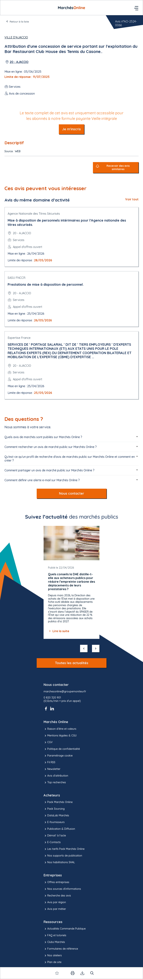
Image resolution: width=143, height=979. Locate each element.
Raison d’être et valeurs (60, 729)
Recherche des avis (57, 896)
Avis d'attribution (56, 776)
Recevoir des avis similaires (118, 167)
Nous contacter (71, 493)
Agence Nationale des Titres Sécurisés (34, 213)
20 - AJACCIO (19, 62)
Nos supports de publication (63, 856)
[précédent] (84, 648)
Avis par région (55, 902)
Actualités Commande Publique (65, 929)
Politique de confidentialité (62, 749)
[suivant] (95, 648)
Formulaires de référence (61, 949)
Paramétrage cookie (58, 756)
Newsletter (52, 769)
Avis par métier (55, 909)
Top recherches (55, 782)
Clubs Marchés (54, 942)
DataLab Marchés (56, 815)
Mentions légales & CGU (60, 736)
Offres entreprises (56, 882)
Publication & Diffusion (59, 829)
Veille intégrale (104, 118)
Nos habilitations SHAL (59, 862)
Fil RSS (49, 762)
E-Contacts (52, 842)
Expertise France (19, 338)
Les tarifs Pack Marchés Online (64, 849)
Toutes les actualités (71, 663)
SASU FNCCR (16, 278)
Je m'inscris (71, 129)
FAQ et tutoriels (55, 935)
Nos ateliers (53, 955)
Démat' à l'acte (55, 836)
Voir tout (132, 199)
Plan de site (52, 962)
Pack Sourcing (54, 809)
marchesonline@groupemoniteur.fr (65, 691)
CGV (48, 742)
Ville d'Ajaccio (16, 37)
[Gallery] (71, 582)
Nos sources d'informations (62, 889)
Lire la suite (58, 631)
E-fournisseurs (54, 822)
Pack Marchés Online (58, 802)
